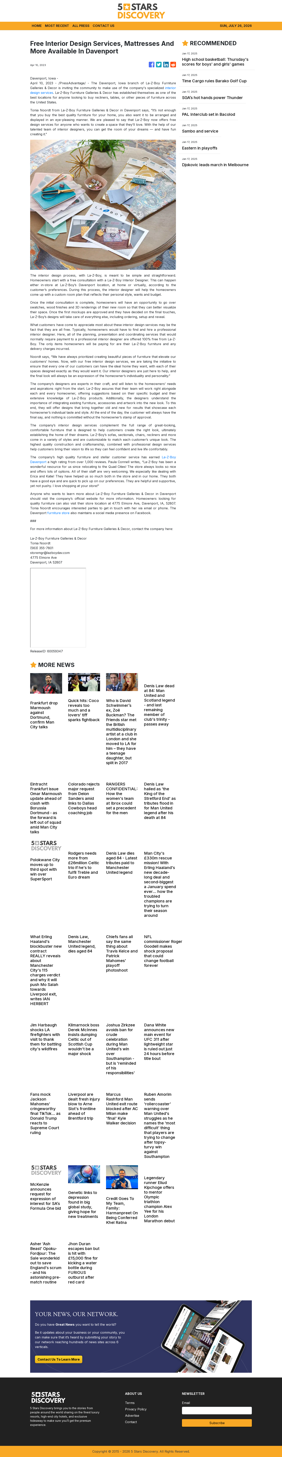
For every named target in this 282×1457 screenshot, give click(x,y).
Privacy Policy (136, 1409)
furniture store (58, 513)
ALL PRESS (80, 26)
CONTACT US (103, 26)
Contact (131, 1422)
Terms (130, 1403)
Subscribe (217, 1423)
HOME (37, 26)
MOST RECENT (57, 26)
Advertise (132, 1416)
